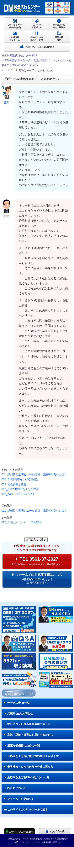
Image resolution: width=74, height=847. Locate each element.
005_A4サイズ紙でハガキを (18, 494)
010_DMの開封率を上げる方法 (20, 489)
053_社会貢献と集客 (14, 484)
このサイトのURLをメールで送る (27, 809)
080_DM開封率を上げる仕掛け (20, 479)
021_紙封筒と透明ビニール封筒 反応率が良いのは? (34, 474)
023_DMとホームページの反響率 (21, 522)
